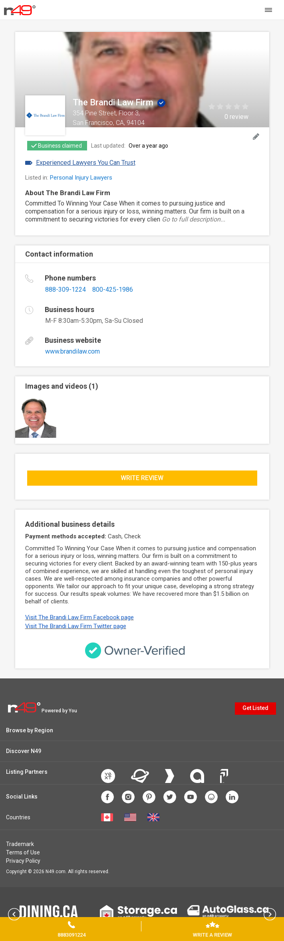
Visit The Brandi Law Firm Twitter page (75, 626)
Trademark (20, 844)
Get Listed (255, 708)
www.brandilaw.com (72, 351)
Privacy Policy (23, 861)
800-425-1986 (112, 289)
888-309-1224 (65, 289)
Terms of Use (23, 852)
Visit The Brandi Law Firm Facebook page (79, 617)
